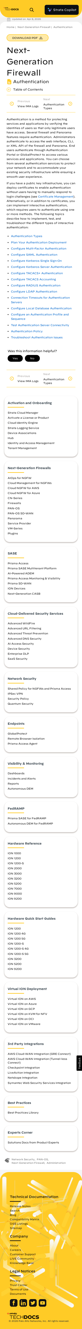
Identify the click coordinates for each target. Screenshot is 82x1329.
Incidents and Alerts (22, 778)
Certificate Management (55, 196)
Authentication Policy (27, 331)
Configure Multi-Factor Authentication (38, 248)
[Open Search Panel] (33, 10)
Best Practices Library (23, 1112)
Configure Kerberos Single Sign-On (36, 260)
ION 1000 (14, 853)
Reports (13, 783)
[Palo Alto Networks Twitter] (33, 1305)
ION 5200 (14, 883)
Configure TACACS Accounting (33, 279)
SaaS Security (18, 658)
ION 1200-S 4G (18, 948)
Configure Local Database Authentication (41, 308)
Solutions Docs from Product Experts (33, 1142)
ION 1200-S (16, 863)
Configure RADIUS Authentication (35, 285)
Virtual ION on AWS (22, 998)
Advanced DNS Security (25, 638)
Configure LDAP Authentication (34, 291)
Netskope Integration (22, 1077)
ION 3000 (15, 873)
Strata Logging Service (23, 427)
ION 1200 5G (16, 938)
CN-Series (15, 497)
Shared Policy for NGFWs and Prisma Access (39, 688)
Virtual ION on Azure (22, 1003)
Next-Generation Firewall (33, 27)
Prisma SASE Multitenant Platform (32, 568)
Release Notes (20, 1206)
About (14, 1245)
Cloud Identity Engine (23, 422)
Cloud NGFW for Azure (24, 492)
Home (10, 27)
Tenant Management (22, 447)
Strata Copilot (61, 9)
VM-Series (15, 528)
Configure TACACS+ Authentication (37, 273)
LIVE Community (22, 1258)
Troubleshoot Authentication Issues (37, 337)
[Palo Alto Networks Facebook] (14, 1305)
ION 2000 (15, 868)
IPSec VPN (15, 693)
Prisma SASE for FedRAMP (27, 818)
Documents (18, 1293)
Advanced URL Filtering (24, 628)
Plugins (13, 533)
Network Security (23, 1159)
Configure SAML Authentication (34, 254)
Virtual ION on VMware (24, 1023)
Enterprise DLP (18, 653)
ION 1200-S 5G (18, 953)
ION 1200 (14, 858)
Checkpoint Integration (24, 1067)
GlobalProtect (17, 733)
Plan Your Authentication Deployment (38, 242)
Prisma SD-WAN (19, 583)
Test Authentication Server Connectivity (40, 325)
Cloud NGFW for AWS (23, 487)
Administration (56, 1162)
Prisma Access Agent (22, 743)
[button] (79, 1063)
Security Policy (18, 698)
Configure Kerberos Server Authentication (41, 267)
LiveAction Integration (23, 1072)
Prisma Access (18, 563)
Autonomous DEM (20, 788)
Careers (15, 1249)
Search (15, 1210)
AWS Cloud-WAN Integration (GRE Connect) (39, 1053)
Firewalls (14, 502)
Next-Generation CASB (24, 593)
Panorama (15, 518)
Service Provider (19, 523)
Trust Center (18, 1284)
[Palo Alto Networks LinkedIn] (23, 1305)
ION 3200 (14, 878)
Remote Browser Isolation (26, 738)
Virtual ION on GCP (21, 1008)
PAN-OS (14, 508)
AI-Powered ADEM (21, 573)
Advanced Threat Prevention (28, 633)
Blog (13, 1214)
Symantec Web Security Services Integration (39, 1082)
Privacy (15, 1280)
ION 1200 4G (17, 933)
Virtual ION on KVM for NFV (27, 1013)
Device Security (19, 648)
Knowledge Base (22, 1262)
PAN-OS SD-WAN (20, 513)
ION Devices (16, 588)
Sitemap (16, 1227)
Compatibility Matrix (24, 1219)
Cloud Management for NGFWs (30, 482)
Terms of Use (19, 1289)
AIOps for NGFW (19, 477)
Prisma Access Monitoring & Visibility (34, 578)
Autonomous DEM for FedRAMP (30, 823)
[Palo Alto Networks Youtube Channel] (42, 1305)
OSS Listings (19, 1223)
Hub (11, 437)
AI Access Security (21, 643)
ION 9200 (15, 898)
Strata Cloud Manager (23, 412)
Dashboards (16, 773)
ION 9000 (15, 893)
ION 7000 (15, 888)
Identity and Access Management (31, 442)
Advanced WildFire (21, 623)
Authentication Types (26, 236)
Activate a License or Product (28, 417)
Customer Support (23, 1254)
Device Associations (22, 432)
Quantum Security (20, 703)
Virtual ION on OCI (21, 1018)
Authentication (62, 27)
